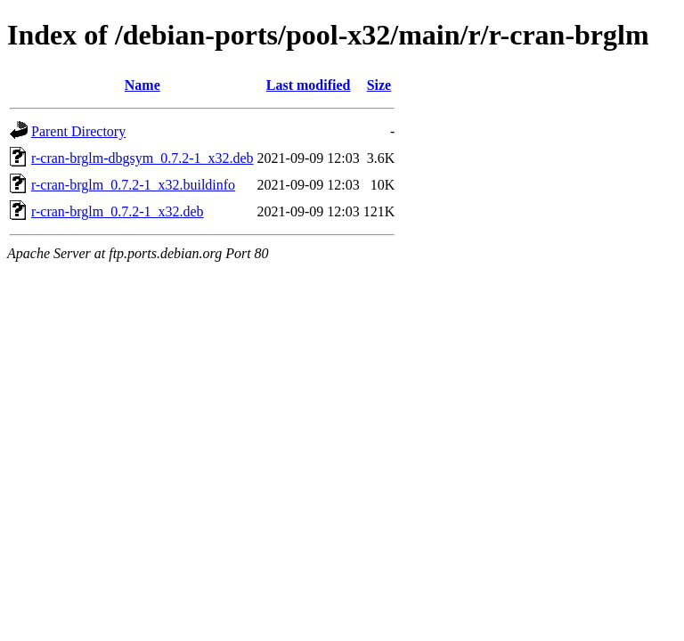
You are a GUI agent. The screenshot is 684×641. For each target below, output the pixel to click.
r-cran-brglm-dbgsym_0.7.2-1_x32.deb (142, 158)
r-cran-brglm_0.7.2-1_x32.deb (117, 211)
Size (379, 85)
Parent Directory (78, 131)
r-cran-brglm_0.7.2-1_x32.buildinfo (133, 184)
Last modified (308, 85)
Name (142, 85)
